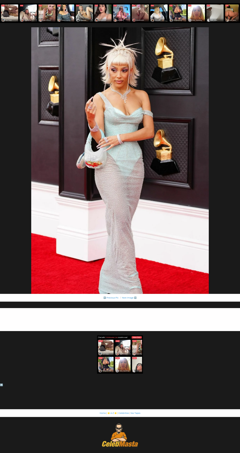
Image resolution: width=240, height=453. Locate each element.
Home (103, 413)
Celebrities (123, 413)
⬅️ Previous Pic (111, 297)
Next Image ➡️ (129, 297)
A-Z (112, 413)
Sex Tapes (135, 413)
